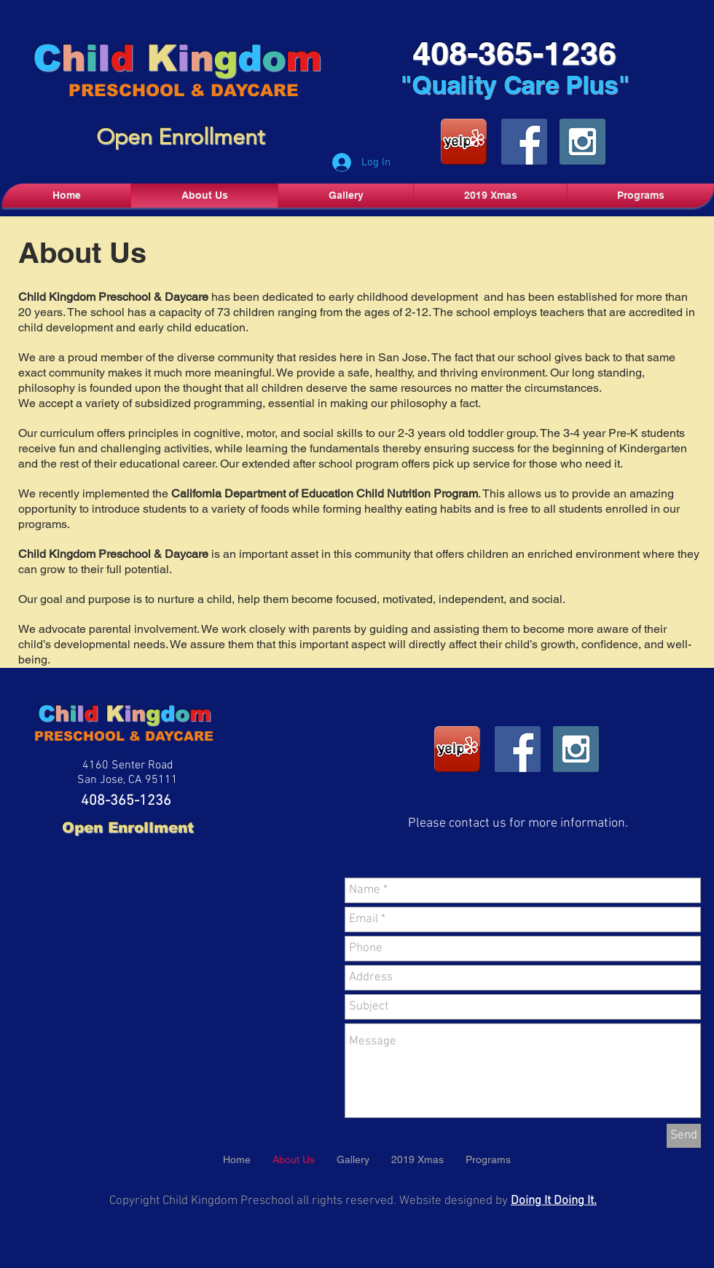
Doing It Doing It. (554, 1201)
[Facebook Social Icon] (524, 142)
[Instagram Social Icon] (582, 142)
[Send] (684, 1136)
